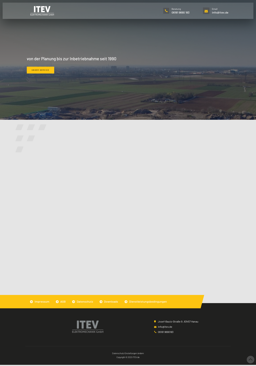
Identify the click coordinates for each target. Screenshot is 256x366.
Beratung (176, 8)
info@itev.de (220, 12)
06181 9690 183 (181, 12)
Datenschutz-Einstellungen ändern (128, 354)
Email (214, 8)
